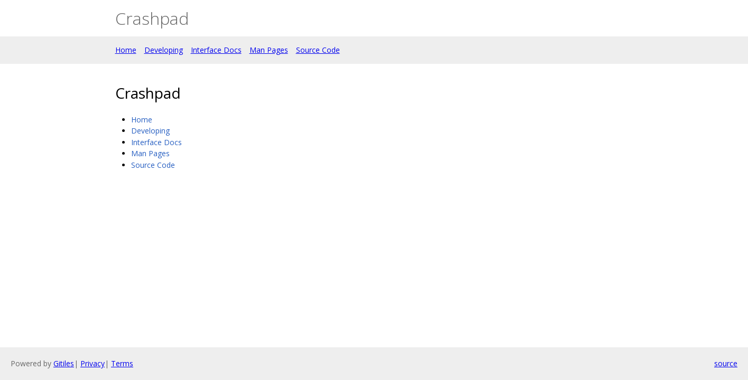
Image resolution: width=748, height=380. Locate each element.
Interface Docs (216, 50)
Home (125, 50)
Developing (163, 50)
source (725, 363)
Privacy (92, 363)
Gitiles (63, 363)
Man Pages (269, 50)
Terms (122, 363)
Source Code (318, 50)
